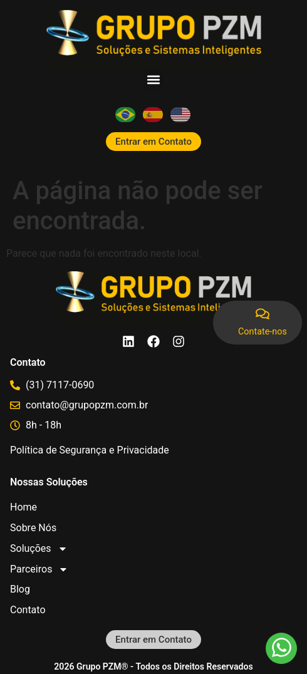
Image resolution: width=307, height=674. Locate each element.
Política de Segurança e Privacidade (89, 450)
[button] (153, 80)
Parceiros (39, 569)
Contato (28, 610)
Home (23, 507)
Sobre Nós (33, 528)
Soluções (39, 548)
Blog (20, 589)
